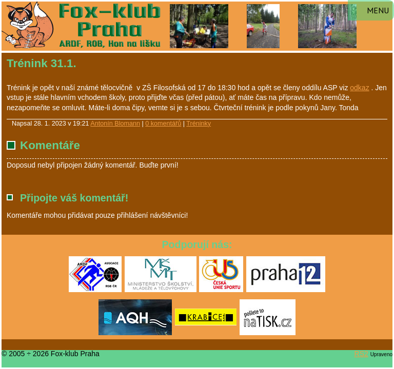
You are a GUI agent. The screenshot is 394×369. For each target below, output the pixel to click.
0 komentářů (163, 123)
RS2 (361, 354)
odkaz (359, 88)
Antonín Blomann (115, 123)
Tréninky (198, 123)
